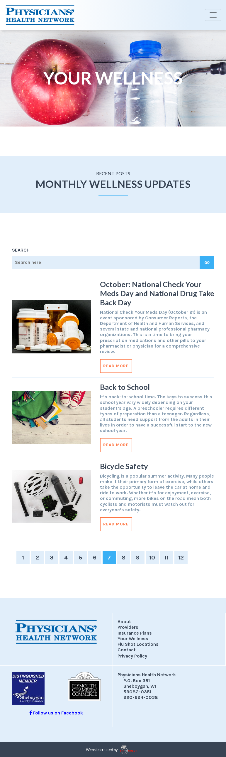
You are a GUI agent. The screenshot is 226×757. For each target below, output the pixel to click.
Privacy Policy (132, 656)
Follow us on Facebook (56, 713)
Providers (128, 627)
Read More (116, 366)
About (124, 621)
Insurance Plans (135, 633)
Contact (127, 650)
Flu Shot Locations (138, 644)
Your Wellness (133, 638)
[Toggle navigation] (213, 15)
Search (21, 250)
